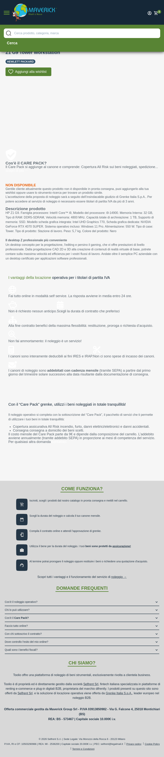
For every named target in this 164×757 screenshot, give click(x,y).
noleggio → (119, 576)
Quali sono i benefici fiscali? (21, 649)
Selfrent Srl (90, 684)
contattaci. (59, 442)
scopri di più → (17, 171)
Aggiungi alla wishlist (31, 72)
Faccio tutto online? (16, 625)
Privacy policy (133, 744)
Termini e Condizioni (83, 748)
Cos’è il (17, 617)
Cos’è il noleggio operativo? (21, 601)
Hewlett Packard (20, 61)
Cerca (12, 43)
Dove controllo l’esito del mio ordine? (26, 641)
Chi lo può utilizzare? (17, 609)
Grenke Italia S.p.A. (119, 693)
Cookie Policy (152, 744)
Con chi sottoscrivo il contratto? (23, 633)
